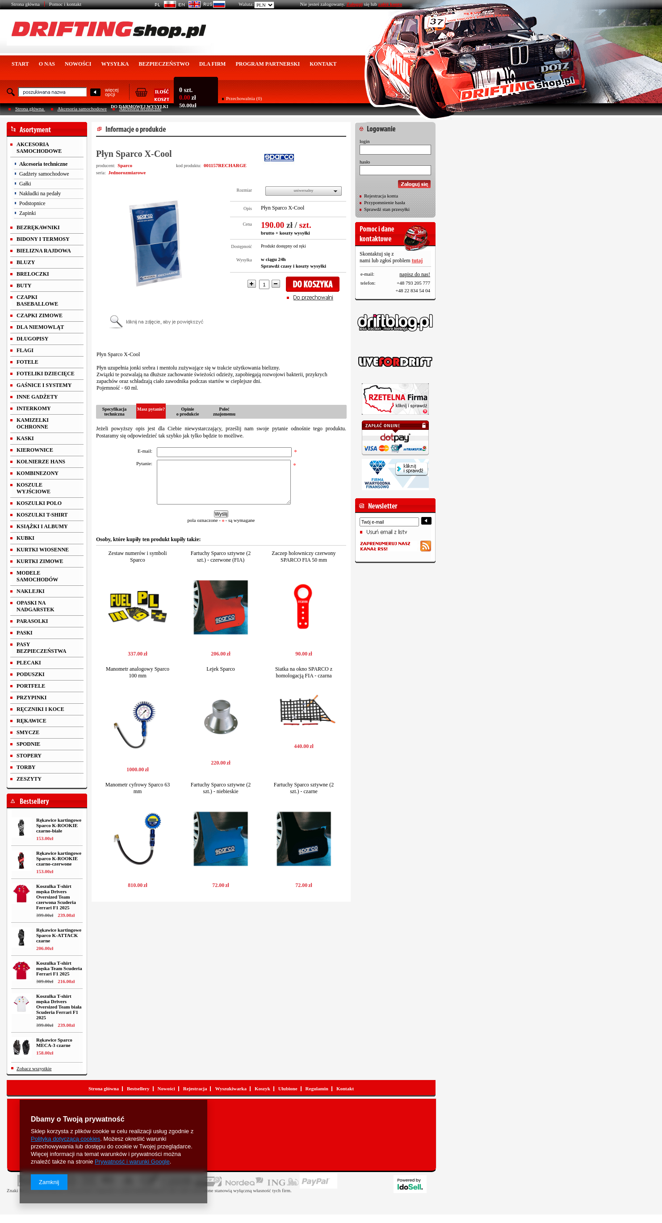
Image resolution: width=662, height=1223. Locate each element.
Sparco (124, 165)
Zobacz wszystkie (34, 1068)
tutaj (417, 260)
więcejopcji (112, 92)
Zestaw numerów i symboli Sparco (138, 556)
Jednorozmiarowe (127, 172)
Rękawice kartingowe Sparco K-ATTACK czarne (58, 935)
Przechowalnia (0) (244, 98)
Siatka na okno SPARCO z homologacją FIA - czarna (303, 672)
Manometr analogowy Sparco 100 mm (137, 672)
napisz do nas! (414, 274)
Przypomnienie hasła (384, 202)
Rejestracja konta (381, 195)
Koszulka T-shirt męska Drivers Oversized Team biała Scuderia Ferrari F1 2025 (58, 1006)
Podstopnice (32, 203)
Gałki (25, 184)
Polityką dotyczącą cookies (65, 1138)
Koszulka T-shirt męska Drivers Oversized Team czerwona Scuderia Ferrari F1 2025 (56, 896)
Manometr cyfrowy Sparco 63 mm (137, 788)
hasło (365, 161)
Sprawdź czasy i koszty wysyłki (293, 266)
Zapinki (27, 213)
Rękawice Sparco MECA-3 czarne (54, 1042)
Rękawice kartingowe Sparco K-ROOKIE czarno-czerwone (58, 858)
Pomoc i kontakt (65, 4)
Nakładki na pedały (40, 193)
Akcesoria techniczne (43, 164)
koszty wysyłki (295, 232)
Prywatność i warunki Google (132, 1161)
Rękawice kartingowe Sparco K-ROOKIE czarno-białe (58, 825)
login (365, 141)
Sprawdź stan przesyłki (387, 209)
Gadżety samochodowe (44, 174)
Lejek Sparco (220, 669)
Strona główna (25, 4)
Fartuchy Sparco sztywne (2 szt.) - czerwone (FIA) (221, 556)
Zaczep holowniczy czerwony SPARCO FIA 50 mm (303, 556)
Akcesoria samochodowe (82, 108)
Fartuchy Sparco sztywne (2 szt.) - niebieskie (221, 788)
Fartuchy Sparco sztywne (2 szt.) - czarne (304, 788)
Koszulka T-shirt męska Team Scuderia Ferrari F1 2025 (59, 968)
